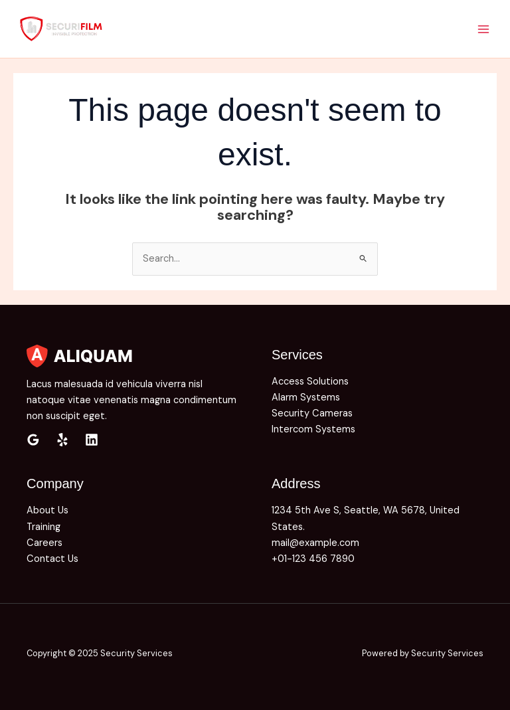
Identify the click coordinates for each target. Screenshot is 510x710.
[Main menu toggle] (483, 28)
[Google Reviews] (33, 439)
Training (43, 527)
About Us (47, 510)
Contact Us (52, 559)
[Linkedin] (91, 439)
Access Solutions (310, 381)
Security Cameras (312, 413)
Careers (44, 543)
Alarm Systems (306, 397)
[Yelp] (62, 439)
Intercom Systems (313, 429)
